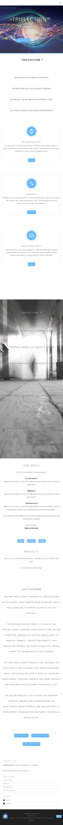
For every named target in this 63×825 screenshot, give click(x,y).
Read (42, 541)
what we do (23, 40)
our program (39, 40)
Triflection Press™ (8, 787)
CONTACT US (7, 765)
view (31, 160)
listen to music (40, 735)
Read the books (31, 744)
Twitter (8, 800)
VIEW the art (21, 735)
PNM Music (6, 783)
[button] (60, 2)
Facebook (9, 803)
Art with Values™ (8, 780)
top (59, 816)
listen (32, 212)
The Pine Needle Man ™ (10, 790)
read (31, 264)
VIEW (21, 541)
